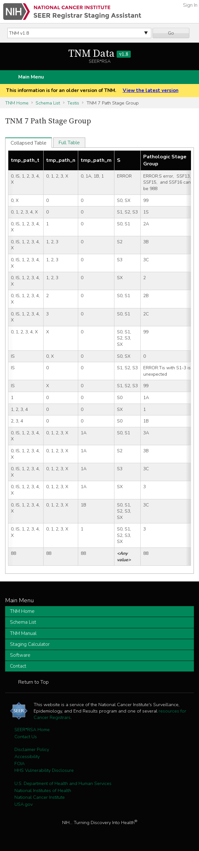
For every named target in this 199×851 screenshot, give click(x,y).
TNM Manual (23, 633)
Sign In (190, 5)
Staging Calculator (30, 644)
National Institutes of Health (42, 790)
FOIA (19, 763)
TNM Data (99, 53)
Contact (18, 666)
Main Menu (31, 76)
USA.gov (23, 804)
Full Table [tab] (69, 142)
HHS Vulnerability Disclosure (44, 770)
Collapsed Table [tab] (28, 142)
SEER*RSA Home (32, 729)
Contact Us (25, 736)
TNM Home (17, 103)
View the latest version (150, 90)
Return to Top (33, 682)
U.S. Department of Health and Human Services (63, 783)
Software (20, 655)
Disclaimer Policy (31, 749)
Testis (73, 103)
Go (171, 33)
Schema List (48, 103)
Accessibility (27, 756)
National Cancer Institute (39, 797)
